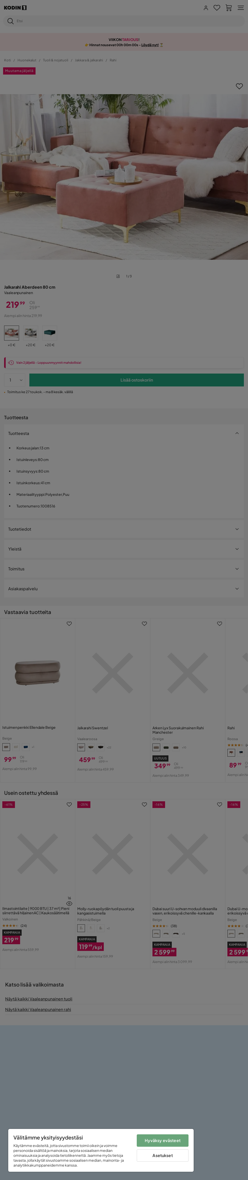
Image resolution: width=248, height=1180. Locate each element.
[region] (101, 1150)
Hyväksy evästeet (163, 1140)
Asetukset (162, 1155)
